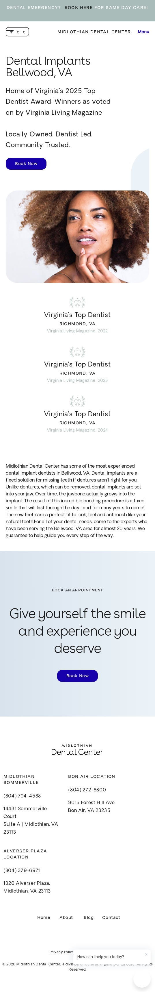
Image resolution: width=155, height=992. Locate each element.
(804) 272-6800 (87, 790)
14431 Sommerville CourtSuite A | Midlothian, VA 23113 (30, 821)
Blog (89, 917)
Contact (111, 917)
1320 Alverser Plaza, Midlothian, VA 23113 (27, 887)
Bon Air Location (91, 776)
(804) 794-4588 (22, 796)
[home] (17, 31)
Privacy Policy (62, 952)
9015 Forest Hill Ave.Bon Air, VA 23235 (91, 807)
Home (43, 917)
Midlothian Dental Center (94, 31)
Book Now (26, 163)
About (66, 917)
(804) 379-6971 (21, 871)
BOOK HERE (79, 7)
